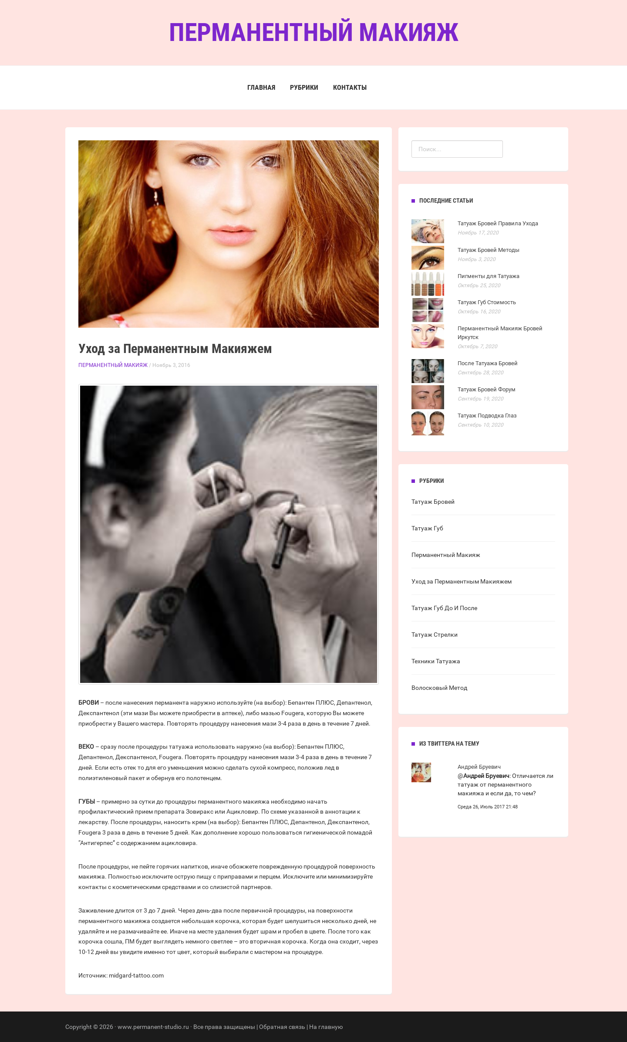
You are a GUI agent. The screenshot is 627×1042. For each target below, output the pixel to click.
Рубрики (304, 87)
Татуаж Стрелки (434, 634)
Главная (261, 87)
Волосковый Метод (439, 687)
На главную (326, 1026)
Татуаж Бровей (433, 501)
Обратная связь (282, 1026)
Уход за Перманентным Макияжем (461, 581)
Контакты (350, 87)
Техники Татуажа (435, 661)
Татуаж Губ (427, 528)
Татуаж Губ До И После (444, 607)
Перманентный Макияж (113, 365)
